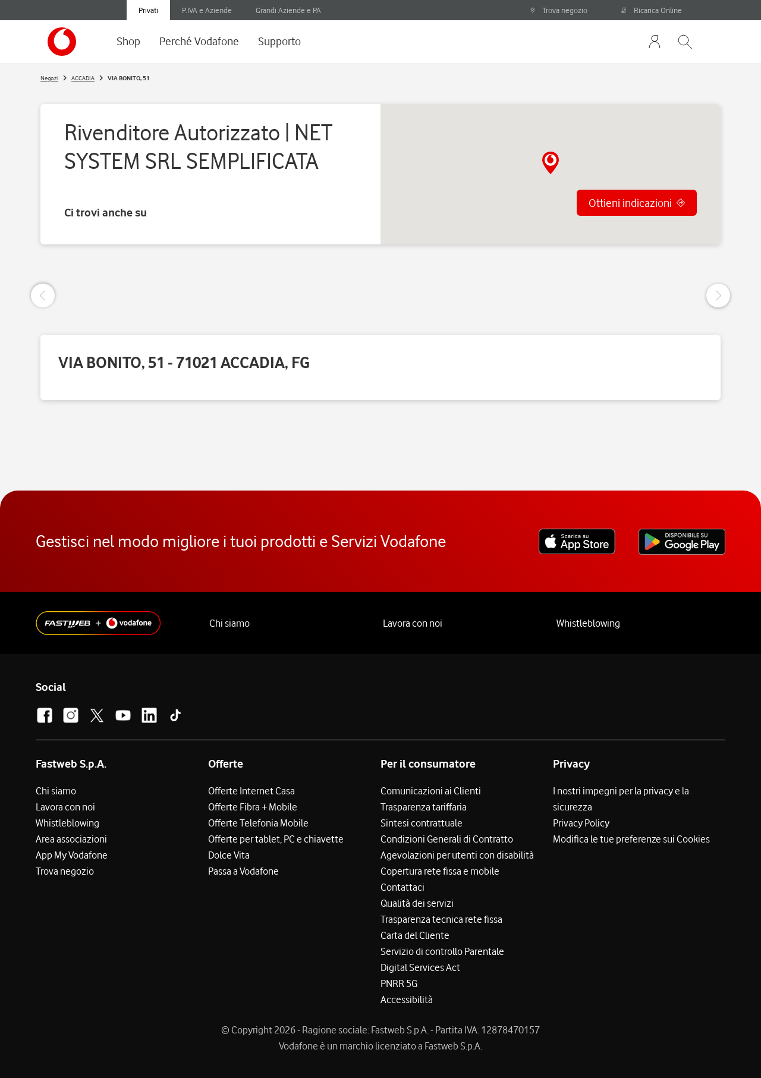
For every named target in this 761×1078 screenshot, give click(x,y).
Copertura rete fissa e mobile (439, 871)
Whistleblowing (588, 623)
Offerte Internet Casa (251, 791)
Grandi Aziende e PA (288, 10)
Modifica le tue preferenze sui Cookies (631, 839)
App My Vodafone (72, 855)
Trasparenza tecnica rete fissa (441, 919)
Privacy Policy (581, 823)
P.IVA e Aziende (207, 10)
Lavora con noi (412, 623)
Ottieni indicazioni (630, 202)
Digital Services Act (420, 967)
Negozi (49, 77)
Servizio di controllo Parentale (442, 951)
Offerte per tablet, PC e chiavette (276, 839)
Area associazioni (71, 839)
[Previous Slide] (43, 295)
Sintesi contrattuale (421, 823)
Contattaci (402, 887)
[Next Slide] (718, 295)
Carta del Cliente (414, 935)
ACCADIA (83, 77)
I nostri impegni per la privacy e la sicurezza (621, 799)
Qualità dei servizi (417, 903)
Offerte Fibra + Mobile (252, 807)
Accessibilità (406, 999)
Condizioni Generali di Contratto (446, 839)
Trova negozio (558, 10)
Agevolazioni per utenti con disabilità (457, 855)
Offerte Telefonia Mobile (258, 823)
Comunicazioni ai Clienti (430, 791)
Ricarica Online (651, 10)
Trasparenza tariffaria (423, 807)
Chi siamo (229, 623)
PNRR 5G (398, 983)
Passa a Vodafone (243, 871)
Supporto (279, 41)
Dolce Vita (229, 855)
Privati (148, 10)
